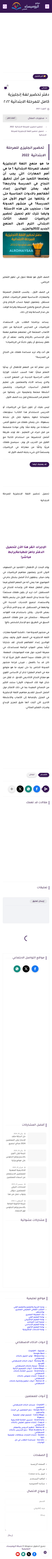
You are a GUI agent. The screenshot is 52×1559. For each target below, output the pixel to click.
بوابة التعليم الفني (36, 1317)
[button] (36, 788)
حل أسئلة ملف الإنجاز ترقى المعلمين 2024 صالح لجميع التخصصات (16, 1141)
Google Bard (39, 1354)
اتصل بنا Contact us (37, 1474)
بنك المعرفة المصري (35, 1315)
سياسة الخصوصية (37, 1483)
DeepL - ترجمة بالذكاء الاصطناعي (29, 1366)
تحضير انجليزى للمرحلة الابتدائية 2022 (27, 127)
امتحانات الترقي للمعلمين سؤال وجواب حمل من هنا (17, 1191)
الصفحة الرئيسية (38, 1464)
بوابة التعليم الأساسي (34, 1325)
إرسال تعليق (38, 901)
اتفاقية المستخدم (37, 1479)
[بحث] (5, 6)
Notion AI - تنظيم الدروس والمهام (29, 1428)
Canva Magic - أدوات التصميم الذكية (28, 1369)
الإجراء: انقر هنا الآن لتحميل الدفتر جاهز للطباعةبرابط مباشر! (26, 552)
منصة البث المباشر (35, 1322)
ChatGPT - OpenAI (36, 1351)
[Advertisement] (26, 44)
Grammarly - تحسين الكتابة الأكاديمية (27, 1420)
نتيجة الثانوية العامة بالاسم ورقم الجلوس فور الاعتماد (16, 1207)
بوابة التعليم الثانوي (35, 1327)
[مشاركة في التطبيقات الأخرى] (11, 788)
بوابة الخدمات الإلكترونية (33, 1330)
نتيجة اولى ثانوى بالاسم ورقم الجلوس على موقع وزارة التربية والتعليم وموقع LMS (16, 1158)
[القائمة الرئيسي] (47, 6)
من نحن (41, 1469)
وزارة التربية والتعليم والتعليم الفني (29, 1307)
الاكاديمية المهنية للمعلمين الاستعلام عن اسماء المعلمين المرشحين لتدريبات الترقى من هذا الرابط (16, 1174)
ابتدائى (44, 88)
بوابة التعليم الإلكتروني (34, 1320)
